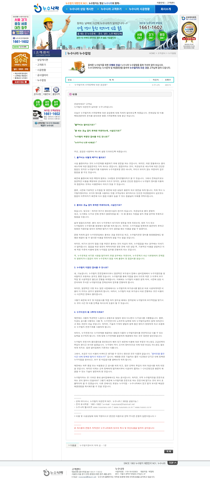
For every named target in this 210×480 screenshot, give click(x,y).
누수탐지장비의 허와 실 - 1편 (93, 445)
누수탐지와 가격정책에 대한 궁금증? (91, 84)
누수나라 (156, 84)
